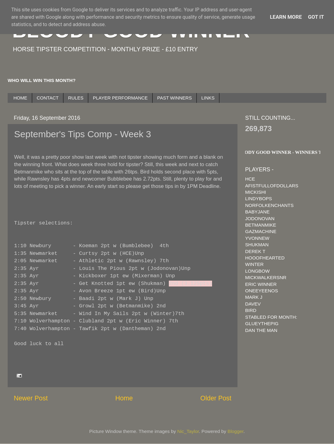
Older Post (215, 398)
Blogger (236, 431)
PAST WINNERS (174, 97)
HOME (20, 97)
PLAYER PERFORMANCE (120, 97)
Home (124, 398)
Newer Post (31, 398)
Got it (316, 17)
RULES (75, 97)
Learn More (286, 17)
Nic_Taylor (188, 431)
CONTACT (48, 97)
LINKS (207, 97)
